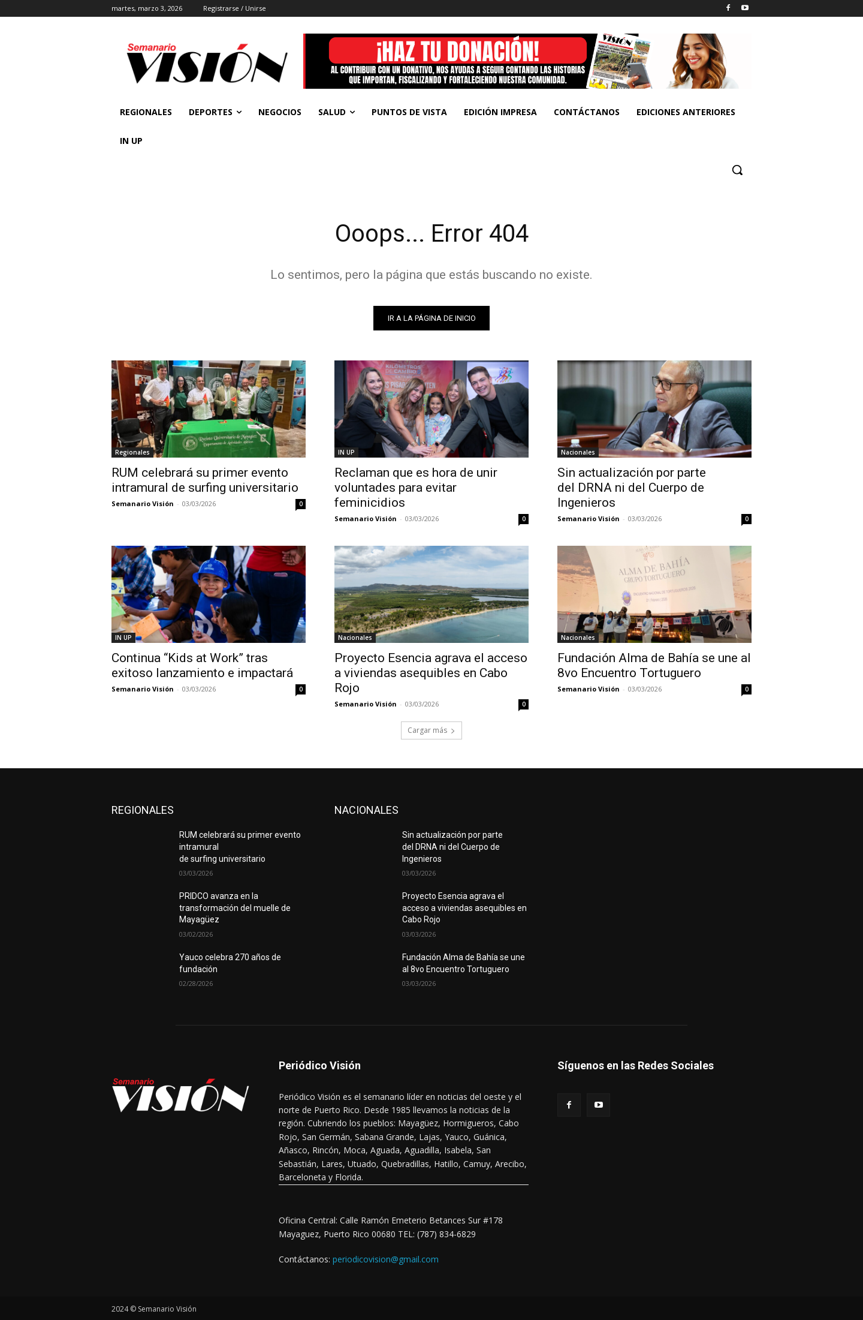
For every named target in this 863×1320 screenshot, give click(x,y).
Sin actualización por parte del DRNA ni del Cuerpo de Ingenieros (631, 487)
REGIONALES (142, 810)
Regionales (132, 452)
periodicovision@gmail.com (386, 1259)
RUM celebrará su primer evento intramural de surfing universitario (204, 480)
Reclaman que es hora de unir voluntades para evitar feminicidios (415, 487)
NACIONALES (366, 810)
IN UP (346, 452)
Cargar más (431, 730)
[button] (737, 169)
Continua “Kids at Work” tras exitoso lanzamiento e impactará (202, 665)
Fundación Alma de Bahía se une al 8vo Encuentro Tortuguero (654, 665)
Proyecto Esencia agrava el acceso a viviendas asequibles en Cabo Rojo (430, 673)
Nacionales (578, 452)
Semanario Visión (142, 503)
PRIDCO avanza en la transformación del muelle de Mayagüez (235, 907)
